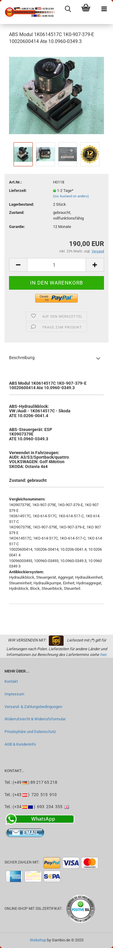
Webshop (38, 940)
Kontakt (11, 681)
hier (103, 654)
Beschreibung (22, 357)
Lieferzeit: (18, 190)
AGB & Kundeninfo (20, 744)
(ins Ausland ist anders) (71, 196)
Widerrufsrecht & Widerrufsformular (35, 719)
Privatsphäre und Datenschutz (30, 731)
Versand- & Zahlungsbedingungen (33, 706)
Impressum (14, 694)
